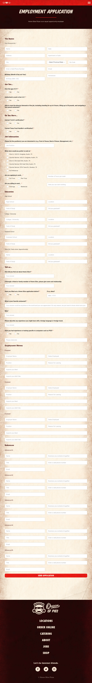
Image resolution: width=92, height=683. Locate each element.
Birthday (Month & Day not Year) (15, 74)
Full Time (12, 178)
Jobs (46, 646)
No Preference (13, 170)
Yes (10, 92)
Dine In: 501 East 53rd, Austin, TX (19, 161)
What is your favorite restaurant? (16, 301)
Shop (46, 653)
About (46, 640)
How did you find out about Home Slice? (18, 272)
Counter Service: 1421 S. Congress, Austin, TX (23, 157)
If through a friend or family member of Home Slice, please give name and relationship (33, 281)
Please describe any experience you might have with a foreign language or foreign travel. (34, 321)
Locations (46, 621)
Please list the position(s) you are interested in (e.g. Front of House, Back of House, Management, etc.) (39, 141)
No (18, 92)
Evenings (12, 186)
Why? (6, 311)
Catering (46, 633)
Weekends (24, 186)
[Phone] (25, 69)
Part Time (24, 178)
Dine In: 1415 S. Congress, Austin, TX (20, 154)
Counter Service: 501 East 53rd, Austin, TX (22, 164)
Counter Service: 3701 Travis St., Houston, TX (23, 167)
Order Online (46, 627)
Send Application (46, 575)
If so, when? (51, 291)
